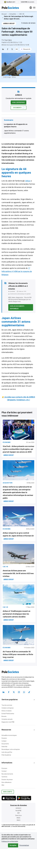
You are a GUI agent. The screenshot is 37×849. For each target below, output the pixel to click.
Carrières (4, 777)
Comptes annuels (7, 719)
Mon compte (8, 792)
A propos (4, 768)
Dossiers (4, 738)
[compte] (31, 8)
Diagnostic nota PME (8, 722)
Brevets (4, 716)
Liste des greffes (7, 752)
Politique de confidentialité (10, 841)
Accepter (13, 845)
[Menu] (34, 8)
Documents (5, 744)
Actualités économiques (9, 735)
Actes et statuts (7, 711)
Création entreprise (8, 708)
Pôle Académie (6, 755)
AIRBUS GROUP (9, 23)
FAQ (3, 785)
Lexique (4, 741)
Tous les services (7, 705)
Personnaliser (24, 845)
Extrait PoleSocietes (8, 713)
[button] (18, 700)
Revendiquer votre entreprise (11, 749)
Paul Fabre (8, 40)
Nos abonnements (7, 774)
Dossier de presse (7, 779)
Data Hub (4, 746)
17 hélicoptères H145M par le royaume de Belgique (17, 271)
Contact (4, 771)
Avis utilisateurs (6, 782)
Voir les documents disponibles (20, 307)
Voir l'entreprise (18, 102)
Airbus (27, 181)
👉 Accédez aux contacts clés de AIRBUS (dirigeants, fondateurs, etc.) (18, 398)
